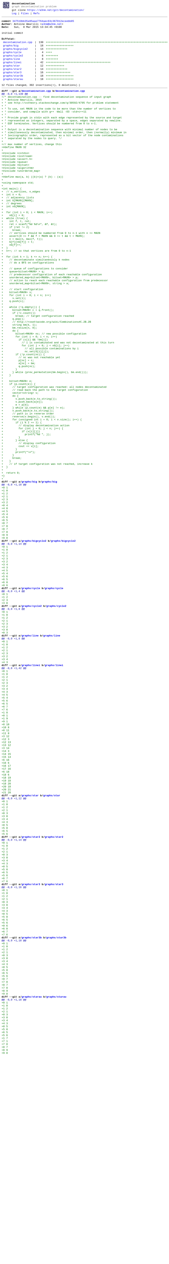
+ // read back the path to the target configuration (45, 464)
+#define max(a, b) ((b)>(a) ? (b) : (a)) (32, 208)
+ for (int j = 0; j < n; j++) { (32, 510)
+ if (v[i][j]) (21, 513)
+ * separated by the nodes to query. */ (32, 162)
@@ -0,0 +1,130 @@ (15, 109)
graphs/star (11, 76)
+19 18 (6, 933)
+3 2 (5, 599)
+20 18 (6, 940)
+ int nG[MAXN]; (14, 243)
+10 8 (5, 869)
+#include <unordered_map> (21, 201)
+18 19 (6, 929)
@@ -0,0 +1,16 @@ (14, 1061)
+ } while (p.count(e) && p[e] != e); (33, 485)
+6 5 (5, 620)
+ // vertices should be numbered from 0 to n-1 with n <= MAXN (51, 275)
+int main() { (12, 222)
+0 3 (5, 755)
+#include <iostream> (17, 183)
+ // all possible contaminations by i (40, 414)
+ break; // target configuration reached (38, 375)
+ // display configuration (29, 528)
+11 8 (5, 876)
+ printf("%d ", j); (26, 517)
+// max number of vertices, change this (32, 169)
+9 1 (5, 862)
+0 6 (5, 698)
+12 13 (6, 886)
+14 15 (6, 901)
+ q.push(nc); (19, 435)
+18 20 (6, 936)
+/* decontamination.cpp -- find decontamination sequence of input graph (56, 112)
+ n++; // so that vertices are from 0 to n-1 (36, 297)
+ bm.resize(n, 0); (19, 389)
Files (25, 15)
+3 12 (5, 879)
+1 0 (5, 585)
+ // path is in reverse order (28, 492)
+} (3, 567)
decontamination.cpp (17, 49)
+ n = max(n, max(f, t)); (22, 283)
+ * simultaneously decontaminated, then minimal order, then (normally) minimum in (64, 155)
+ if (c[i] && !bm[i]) (25, 403)
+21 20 (6, 947)
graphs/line (11, 68)
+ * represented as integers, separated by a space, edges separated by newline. (62, 140)
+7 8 (5, 634)
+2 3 (5, 595)
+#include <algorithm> (18, 197)
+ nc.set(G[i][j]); (25, 418)
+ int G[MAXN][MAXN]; (18, 236)
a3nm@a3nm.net (52, 27)
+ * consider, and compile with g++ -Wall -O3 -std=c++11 (44, 130)
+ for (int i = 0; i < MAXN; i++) (27, 251)
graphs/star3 (12, 84)
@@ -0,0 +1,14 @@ (14, 648)
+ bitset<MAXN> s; (17, 347)
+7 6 (5, 847)
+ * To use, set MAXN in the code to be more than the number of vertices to (59, 126)
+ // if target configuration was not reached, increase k (47, 553)
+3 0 (5, 719)
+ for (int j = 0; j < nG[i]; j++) (35, 410)
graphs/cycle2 (13, 64)
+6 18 (5, 922)
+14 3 (5, 897)
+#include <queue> (15, 190)
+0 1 (5, 581)
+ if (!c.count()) (19, 371)
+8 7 (5, 631)
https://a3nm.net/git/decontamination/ (55, 11)
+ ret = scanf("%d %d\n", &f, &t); (29, 265)
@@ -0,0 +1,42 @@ (14, 798)
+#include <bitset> (15, 194)
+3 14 (5, 894)
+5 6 (5, 616)
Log (14, 15)
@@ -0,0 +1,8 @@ (13, 727)
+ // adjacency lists (18, 233)
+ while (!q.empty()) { (21, 364)
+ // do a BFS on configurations (28, 311)
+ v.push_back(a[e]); (22, 478)
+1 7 (5, 1242)
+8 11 (5, 872)
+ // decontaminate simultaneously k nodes (35, 307)
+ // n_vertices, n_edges (21, 226)
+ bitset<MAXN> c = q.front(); (28, 368)
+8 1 (5, 854)
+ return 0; (11, 563)
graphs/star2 (12, 80)
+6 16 (5, 908)
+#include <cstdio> (15, 180)
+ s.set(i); (14, 354)
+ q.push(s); (13, 357)
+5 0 (5, 989)
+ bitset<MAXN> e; (17, 453)
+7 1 (5, 1245)
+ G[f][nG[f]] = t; (18, 286)
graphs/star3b (13, 88)
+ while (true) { (15, 258)
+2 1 (5, 592)
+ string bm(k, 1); (19, 386)
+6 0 (5, 695)
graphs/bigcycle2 (15, 56)
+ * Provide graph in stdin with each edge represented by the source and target (62, 137)
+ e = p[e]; (15, 481)
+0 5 (5, 986)
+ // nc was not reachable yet (31, 425)
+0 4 (5, 602)
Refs (36, 15)
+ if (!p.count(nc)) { (23, 421)
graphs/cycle (12, 60)
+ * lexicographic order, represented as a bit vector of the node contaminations (62, 158)
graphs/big (10, 52)
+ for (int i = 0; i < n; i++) (26, 350)
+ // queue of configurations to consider (35, 318)
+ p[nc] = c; (18, 428)
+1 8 (5, 851)
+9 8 (5, 641)
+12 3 (5, 883)
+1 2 (5, 588)
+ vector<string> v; (20, 467)
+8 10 (5, 865)
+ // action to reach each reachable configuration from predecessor (55, 332)
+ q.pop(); (13, 378)
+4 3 (5, 677)
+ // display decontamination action (35, 506)
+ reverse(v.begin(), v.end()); (29, 496)
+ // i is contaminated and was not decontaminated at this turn (58, 407)
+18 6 (5, 926)
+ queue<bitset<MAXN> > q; (23, 322)
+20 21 (6, 943)
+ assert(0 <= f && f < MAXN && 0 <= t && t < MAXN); (43, 279)
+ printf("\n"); (19, 538)
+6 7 (5, 844)
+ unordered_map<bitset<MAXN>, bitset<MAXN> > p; (40, 329)
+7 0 (5, 627)
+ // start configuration (22, 343)
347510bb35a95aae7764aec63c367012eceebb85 (43, 23)
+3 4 (5, 673)
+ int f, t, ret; (16, 261)
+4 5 (5, 609)
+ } (5, 293)
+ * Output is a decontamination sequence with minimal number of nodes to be (59, 151)
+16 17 (6, 915)
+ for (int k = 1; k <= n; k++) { (27, 304)
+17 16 (6, 918)
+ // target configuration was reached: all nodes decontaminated (54, 460)
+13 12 (6, 890)
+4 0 (5, 606)
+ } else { (15, 524)
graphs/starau (13, 92)
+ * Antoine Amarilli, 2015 (22, 116)
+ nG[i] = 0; (13, 254)
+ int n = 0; (12, 229)
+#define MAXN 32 (14, 172)
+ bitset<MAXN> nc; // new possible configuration (44, 396)
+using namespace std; (18, 215)
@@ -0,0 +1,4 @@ (13, 705)
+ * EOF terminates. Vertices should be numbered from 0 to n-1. (49, 144)
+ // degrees (12, 240)
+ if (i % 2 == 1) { (22, 503)
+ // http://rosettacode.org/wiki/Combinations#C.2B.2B (46, 382)
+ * (4, 123)
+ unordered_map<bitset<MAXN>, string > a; (35, 336)
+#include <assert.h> (17, 187)
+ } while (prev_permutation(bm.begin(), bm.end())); (45, 442)
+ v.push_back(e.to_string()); (29, 474)
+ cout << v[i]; (20, 531)
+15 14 (6, 904)
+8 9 (5, 638)
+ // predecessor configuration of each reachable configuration (52, 325)
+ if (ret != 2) (15, 268)
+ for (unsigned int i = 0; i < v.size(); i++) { (42, 499)
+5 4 (5, 613)
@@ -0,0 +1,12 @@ (14, 954)
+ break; (12, 272)
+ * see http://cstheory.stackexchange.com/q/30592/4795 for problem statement (60, 119)
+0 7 (5, 624)
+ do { (10, 393)
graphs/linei (12, 72)
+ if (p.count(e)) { (19, 457)
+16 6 (5, 911)
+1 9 (5, 858)
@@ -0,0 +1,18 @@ (14, 577)
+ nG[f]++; (12, 290)
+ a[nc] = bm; (19, 432)
